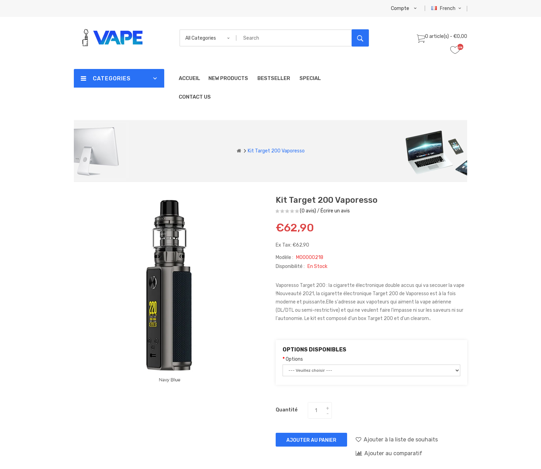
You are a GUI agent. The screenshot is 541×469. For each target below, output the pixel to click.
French (447, 8)
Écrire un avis (335, 211)
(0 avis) (308, 211)
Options (294, 359)
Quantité (286, 410)
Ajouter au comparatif (389, 453)
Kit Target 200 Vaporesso (276, 151)
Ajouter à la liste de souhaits (397, 439)
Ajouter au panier (311, 440)
